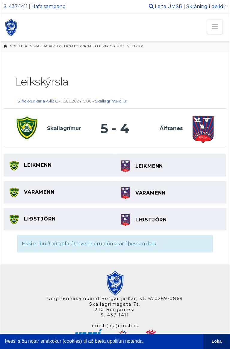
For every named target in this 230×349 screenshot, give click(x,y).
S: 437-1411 (16, 6)
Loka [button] (217, 341)
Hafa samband (48, 6)
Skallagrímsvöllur (111, 101)
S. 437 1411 (115, 315)
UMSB (174, 6)
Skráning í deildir (206, 6)
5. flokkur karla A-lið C (38, 101)
